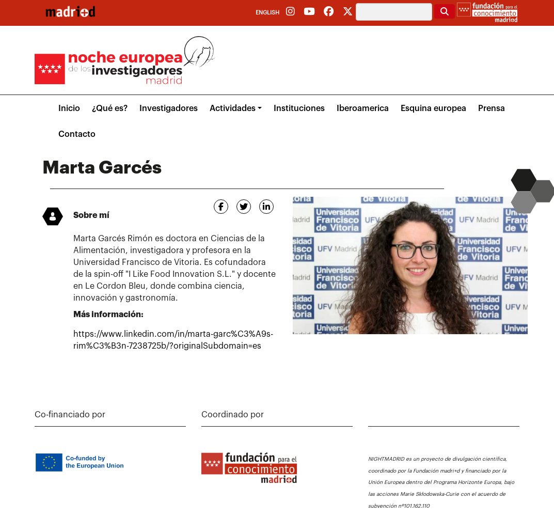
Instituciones (299, 108)
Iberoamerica (363, 108)
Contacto (77, 134)
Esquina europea (433, 108)
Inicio (69, 108)
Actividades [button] (233, 108)
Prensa (491, 108)
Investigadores (168, 108)
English (267, 12)
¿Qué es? (110, 108)
